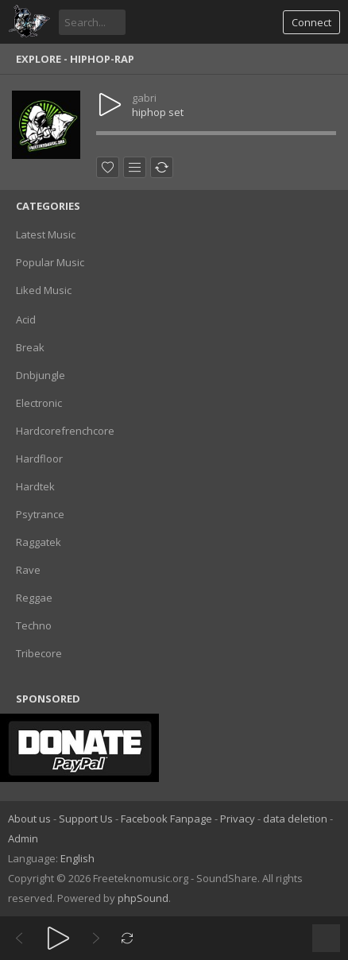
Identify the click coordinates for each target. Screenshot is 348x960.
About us (29, 818)
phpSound (143, 898)
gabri (144, 98)
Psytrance (40, 514)
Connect (311, 22)
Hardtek (35, 486)
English (77, 858)
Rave (28, 570)
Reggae (34, 597)
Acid (26, 319)
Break (30, 347)
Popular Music (50, 262)
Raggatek (38, 542)
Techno (34, 625)
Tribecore (39, 653)
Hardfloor (39, 458)
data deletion (295, 818)
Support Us (86, 818)
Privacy (237, 818)
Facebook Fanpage (166, 818)
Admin (23, 838)
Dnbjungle (40, 375)
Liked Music (44, 290)
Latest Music (45, 234)
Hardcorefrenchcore (65, 431)
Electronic (39, 403)
